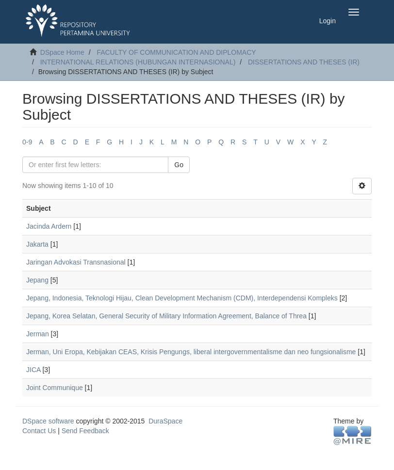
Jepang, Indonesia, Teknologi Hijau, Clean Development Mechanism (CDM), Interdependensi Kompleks (182, 298)
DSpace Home (62, 52)
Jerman (37, 334)
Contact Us (39, 431)
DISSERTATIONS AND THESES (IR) (304, 62)
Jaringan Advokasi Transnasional (76, 262)
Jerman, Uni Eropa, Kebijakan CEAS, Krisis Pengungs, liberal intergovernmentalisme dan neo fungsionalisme (191, 352)
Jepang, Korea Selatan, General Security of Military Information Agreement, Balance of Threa (166, 316)
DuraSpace (165, 421)
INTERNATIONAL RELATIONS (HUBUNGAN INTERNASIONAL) (138, 62)
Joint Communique (54, 388)
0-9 (27, 142)
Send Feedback (85, 431)
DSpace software (48, 421)
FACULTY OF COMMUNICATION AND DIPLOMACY (176, 52)
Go (178, 165)
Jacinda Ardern (48, 226)
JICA (33, 370)
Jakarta (37, 244)
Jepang (37, 280)
